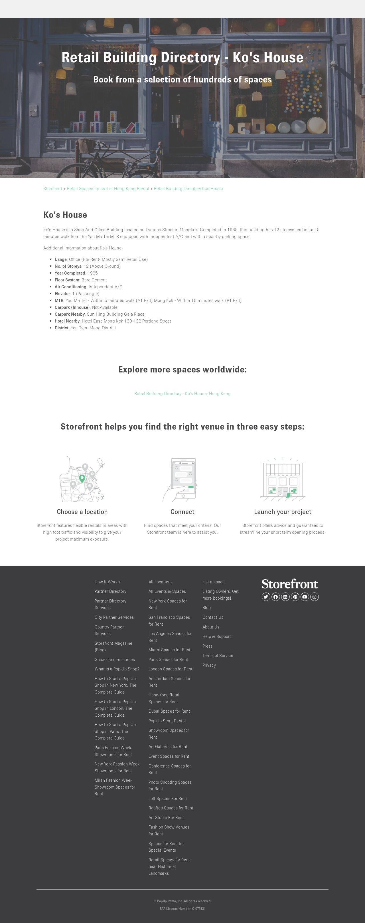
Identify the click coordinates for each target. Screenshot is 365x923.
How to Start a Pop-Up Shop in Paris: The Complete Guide (115, 731)
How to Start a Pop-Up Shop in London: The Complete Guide (115, 708)
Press (207, 646)
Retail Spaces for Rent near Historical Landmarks (169, 866)
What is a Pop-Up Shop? (117, 668)
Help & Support (216, 636)
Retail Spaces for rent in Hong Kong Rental (108, 188)
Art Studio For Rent (166, 817)
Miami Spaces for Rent (169, 649)
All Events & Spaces (167, 591)
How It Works (107, 581)
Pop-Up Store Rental (167, 720)
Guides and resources (115, 659)
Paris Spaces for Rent (168, 659)
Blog (206, 607)
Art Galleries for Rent (168, 746)
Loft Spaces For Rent (168, 798)
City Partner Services (114, 617)
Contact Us (212, 617)
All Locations (161, 581)
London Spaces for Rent (170, 668)
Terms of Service (217, 655)
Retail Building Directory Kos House (188, 188)
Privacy (209, 665)
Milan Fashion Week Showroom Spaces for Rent (115, 787)
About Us (210, 626)
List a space (213, 581)
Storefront (52, 188)
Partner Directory (110, 591)
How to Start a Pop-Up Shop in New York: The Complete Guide (115, 685)
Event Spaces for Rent (169, 756)
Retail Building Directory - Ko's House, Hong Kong (182, 393)
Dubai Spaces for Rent (169, 711)
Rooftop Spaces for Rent (171, 807)
